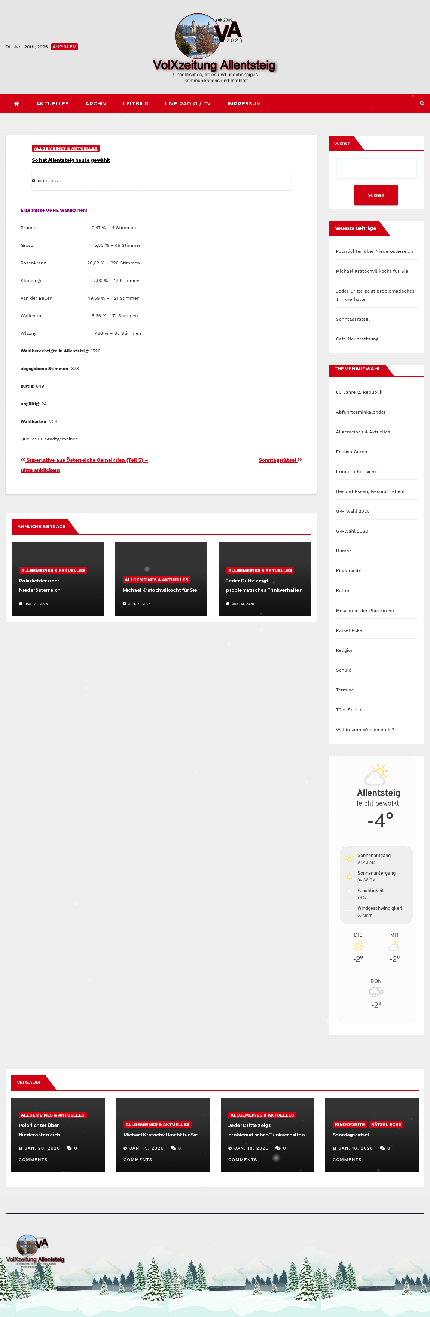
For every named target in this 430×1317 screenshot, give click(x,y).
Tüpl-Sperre (349, 709)
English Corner (352, 451)
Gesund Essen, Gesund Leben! (370, 491)
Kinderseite (349, 570)
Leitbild (136, 103)
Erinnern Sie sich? (356, 471)
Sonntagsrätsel (280, 460)
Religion (345, 650)
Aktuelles (52, 103)
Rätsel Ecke (349, 630)
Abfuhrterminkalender (361, 412)
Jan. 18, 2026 (251, 1148)
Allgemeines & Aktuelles (66, 148)
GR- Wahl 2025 (353, 511)
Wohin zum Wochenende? (365, 729)
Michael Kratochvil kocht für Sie (160, 590)
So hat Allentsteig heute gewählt (71, 160)
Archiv (96, 103)
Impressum (244, 103)
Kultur (343, 590)
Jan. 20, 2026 (42, 1148)
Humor (343, 551)
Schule (343, 670)
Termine (345, 690)
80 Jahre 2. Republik (359, 392)
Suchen (342, 143)
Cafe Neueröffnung (357, 339)
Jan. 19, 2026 (146, 1148)
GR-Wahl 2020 (352, 531)
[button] (422, 103)
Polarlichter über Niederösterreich (374, 251)
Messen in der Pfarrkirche (365, 610)
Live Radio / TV (188, 103)
